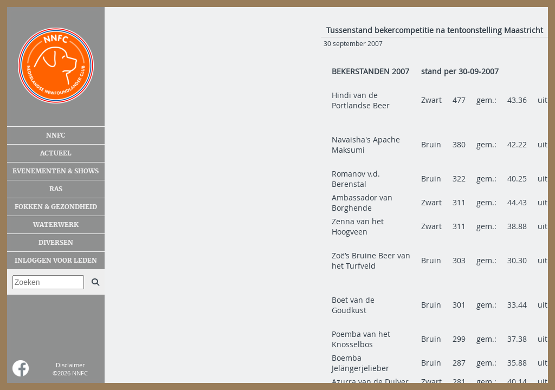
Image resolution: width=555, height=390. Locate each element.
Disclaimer (70, 365)
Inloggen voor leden (56, 260)
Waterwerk (56, 224)
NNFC (55, 135)
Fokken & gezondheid (56, 207)
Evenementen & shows (55, 171)
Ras (55, 189)
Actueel (56, 153)
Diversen (55, 242)
